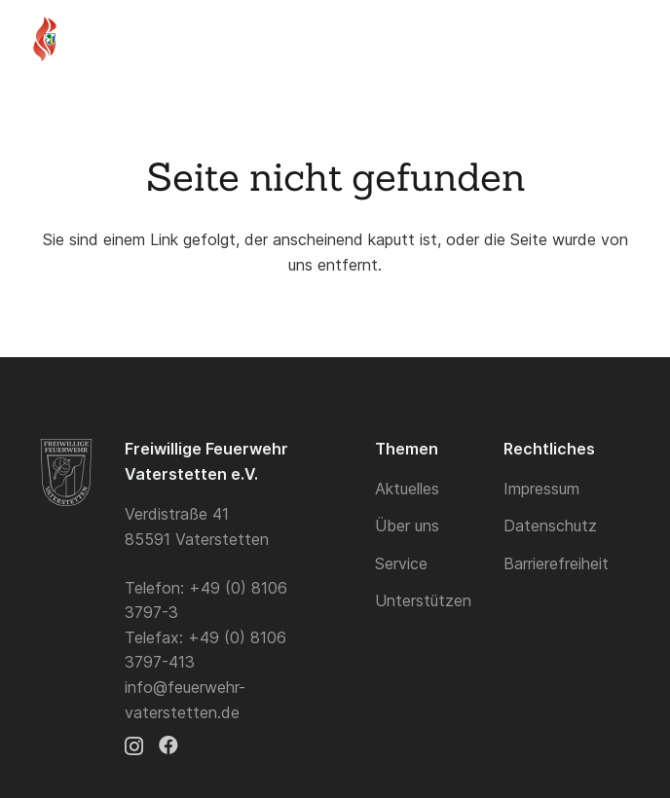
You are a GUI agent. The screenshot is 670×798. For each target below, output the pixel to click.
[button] (592, 39)
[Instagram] (134, 746)
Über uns (407, 525)
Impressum (541, 488)
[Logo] (45, 39)
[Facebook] (168, 745)
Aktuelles (407, 488)
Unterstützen (423, 600)
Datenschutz (550, 525)
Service (401, 563)
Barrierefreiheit (556, 563)
